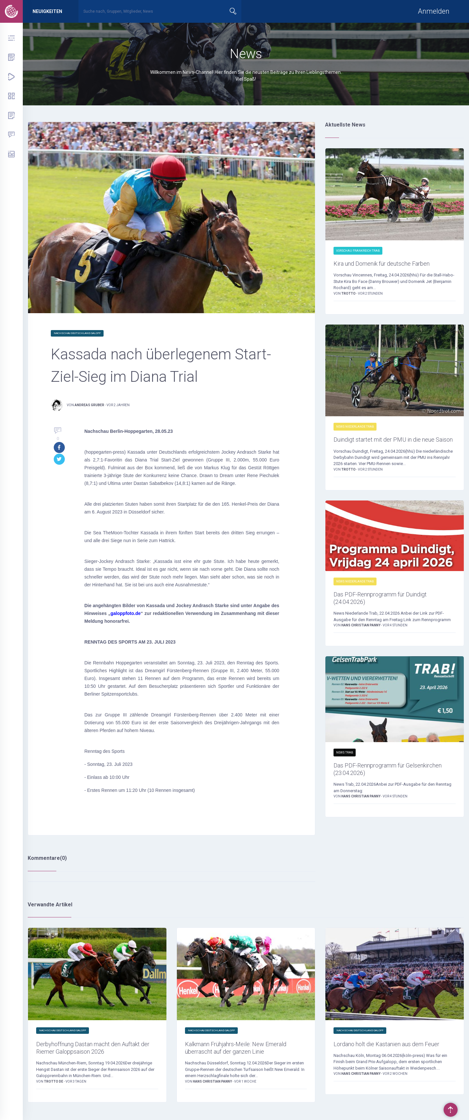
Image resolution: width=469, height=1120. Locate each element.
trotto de (54, 1085)
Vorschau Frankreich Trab (358, 250)
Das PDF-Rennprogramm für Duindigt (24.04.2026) (392, 612)
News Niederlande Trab (355, 428)
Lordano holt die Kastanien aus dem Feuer (390, 1049)
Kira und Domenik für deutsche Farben (394, 264)
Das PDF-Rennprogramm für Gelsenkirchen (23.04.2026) (378, 786)
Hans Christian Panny (361, 641)
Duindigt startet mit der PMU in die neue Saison (388, 446)
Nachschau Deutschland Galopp (77, 333)
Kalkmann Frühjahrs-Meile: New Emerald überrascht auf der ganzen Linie (240, 1054)
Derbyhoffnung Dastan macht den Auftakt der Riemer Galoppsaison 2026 (96, 1049)
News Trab (344, 768)
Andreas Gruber (89, 405)
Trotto (348, 295)
